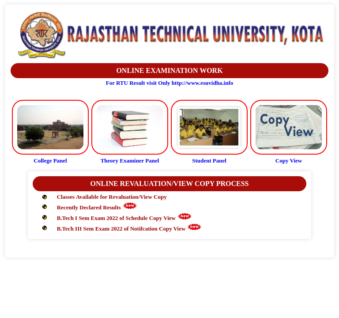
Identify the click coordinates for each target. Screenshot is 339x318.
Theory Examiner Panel (130, 160)
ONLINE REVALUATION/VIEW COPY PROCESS (169, 183)
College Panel (50, 160)
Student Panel (209, 160)
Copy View (288, 160)
